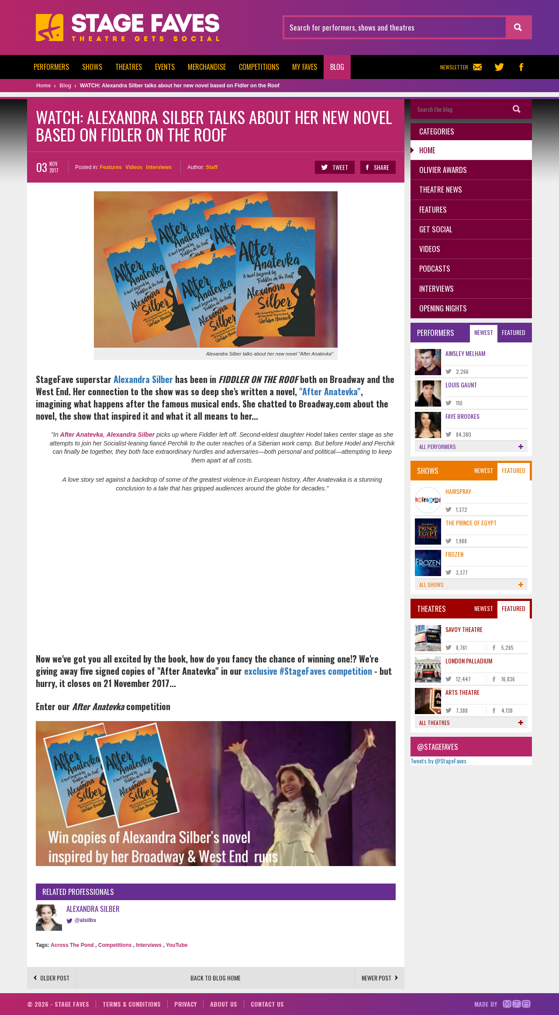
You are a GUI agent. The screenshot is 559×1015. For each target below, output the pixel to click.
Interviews (159, 167)
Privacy (185, 1003)
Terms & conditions (132, 1003)
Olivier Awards (443, 169)
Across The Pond (72, 945)
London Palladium (468, 660)
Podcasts (434, 268)
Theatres (128, 67)
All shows (471, 584)
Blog (337, 67)
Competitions (259, 67)
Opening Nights (443, 308)
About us (223, 1003)
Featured (513, 332)
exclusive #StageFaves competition (308, 670)
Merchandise (207, 67)
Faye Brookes (462, 416)
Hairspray (458, 491)
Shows (92, 67)
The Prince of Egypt (471, 522)
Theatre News (440, 189)
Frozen (454, 554)
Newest (483, 332)
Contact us (267, 1003)
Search (516, 109)
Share (377, 167)
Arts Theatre (462, 692)
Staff (211, 167)
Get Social (435, 229)
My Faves (304, 67)
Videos (133, 167)
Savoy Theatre (464, 629)
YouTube (177, 945)
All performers (471, 446)
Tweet (334, 167)
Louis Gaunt (461, 384)
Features (111, 167)
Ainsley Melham (465, 353)
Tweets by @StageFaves (438, 760)
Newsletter (461, 67)
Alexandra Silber (144, 379)
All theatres (471, 722)
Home (427, 150)
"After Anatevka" (330, 391)
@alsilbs (85, 920)
